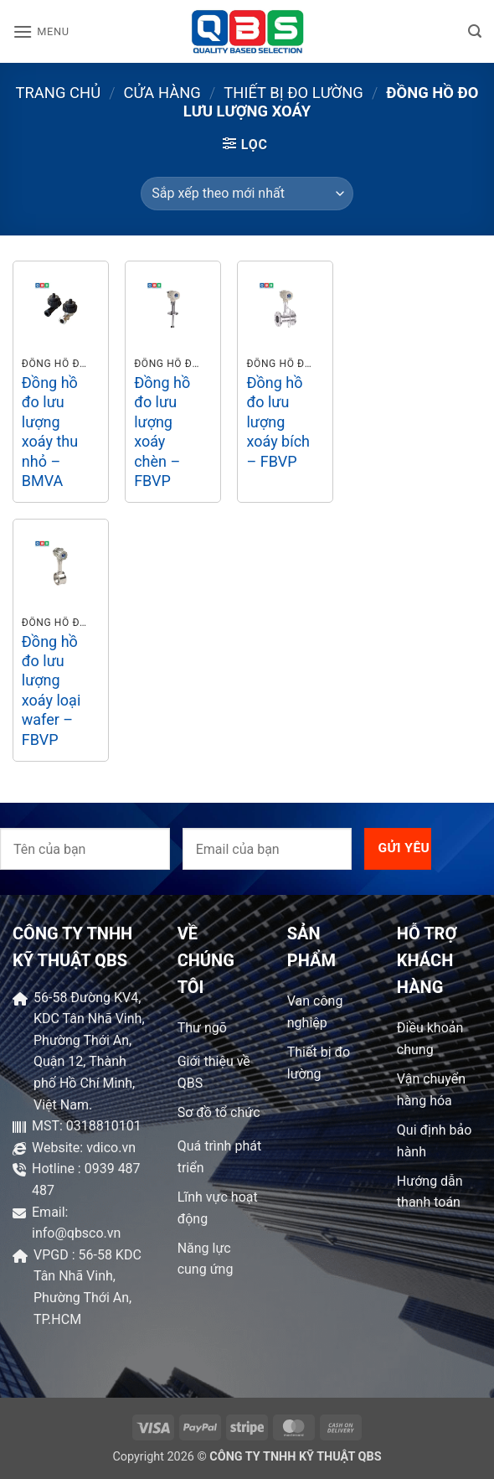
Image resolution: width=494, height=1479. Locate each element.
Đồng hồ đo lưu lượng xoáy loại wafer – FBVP (51, 690)
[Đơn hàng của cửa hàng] (246, 193)
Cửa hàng (162, 92)
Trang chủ (58, 92)
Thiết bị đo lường (293, 92)
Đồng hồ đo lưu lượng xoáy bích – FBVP (278, 422)
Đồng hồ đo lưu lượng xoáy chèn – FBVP (162, 431)
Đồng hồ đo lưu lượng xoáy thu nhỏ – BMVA (50, 431)
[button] (41, 31)
